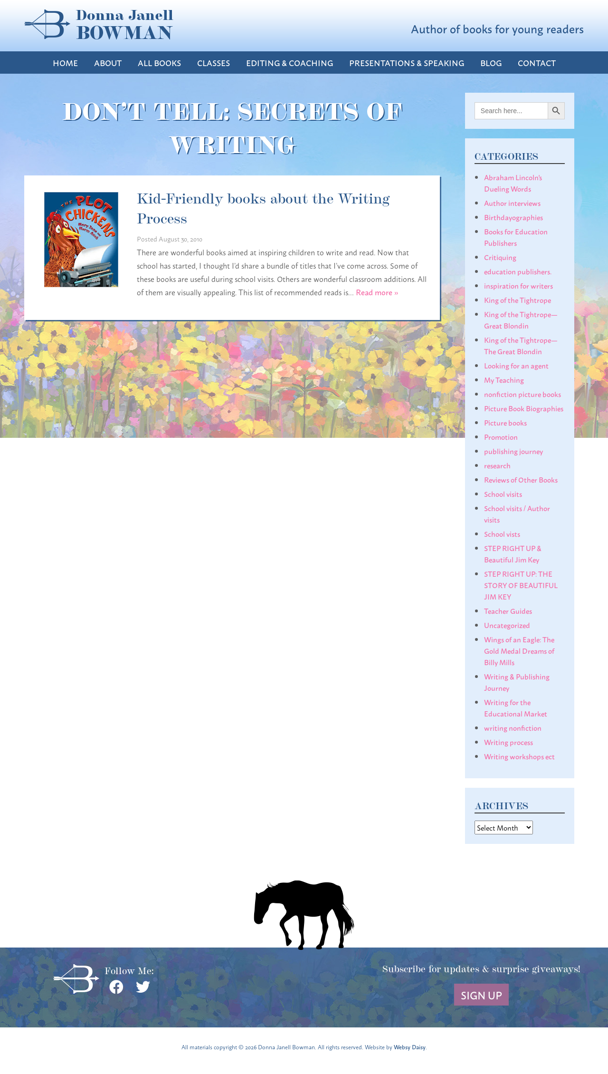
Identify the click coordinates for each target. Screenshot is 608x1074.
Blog (491, 62)
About (108, 62)
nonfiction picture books (522, 393)
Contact (537, 62)
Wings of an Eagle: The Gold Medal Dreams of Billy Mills (519, 650)
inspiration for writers (518, 285)
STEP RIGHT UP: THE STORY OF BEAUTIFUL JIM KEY (521, 585)
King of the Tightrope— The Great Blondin (521, 345)
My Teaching (504, 379)
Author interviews (512, 202)
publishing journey (513, 450)
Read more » (377, 292)
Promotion (501, 436)
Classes (213, 62)
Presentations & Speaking (406, 62)
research (497, 465)
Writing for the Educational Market (515, 707)
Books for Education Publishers (516, 236)
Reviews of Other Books (521, 479)
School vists (502, 533)
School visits (503, 493)
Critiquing (500, 256)
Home (65, 62)
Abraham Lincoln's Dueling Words (513, 182)
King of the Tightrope (517, 299)
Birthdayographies (513, 217)
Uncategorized (507, 624)
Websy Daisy (410, 1046)
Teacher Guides (508, 610)
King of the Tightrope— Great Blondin (521, 319)
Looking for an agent (516, 365)
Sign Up (481, 995)
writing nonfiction (513, 727)
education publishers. (517, 271)
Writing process (508, 741)
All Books (159, 62)
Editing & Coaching (289, 62)
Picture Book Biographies (523, 408)
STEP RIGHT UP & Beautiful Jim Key (513, 553)
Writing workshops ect (519, 756)
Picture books (505, 422)
